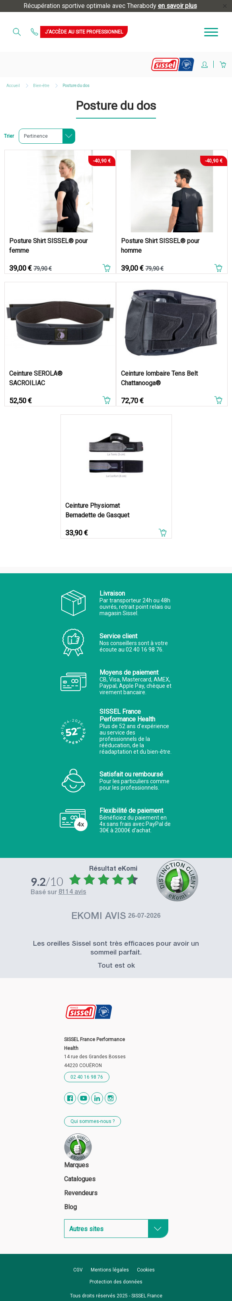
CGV (78, 1270)
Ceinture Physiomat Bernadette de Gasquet (97, 510)
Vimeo (97, 1098)
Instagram (111, 1098)
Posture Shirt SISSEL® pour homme (160, 245)
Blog (70, 1207)
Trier (9, 136)
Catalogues (80, 1179)
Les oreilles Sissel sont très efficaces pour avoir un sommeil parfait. (116, 948)
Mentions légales (110, 1270)
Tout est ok (116, 966)
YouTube (84, 1098)
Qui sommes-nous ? (92, 1121)
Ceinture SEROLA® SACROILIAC (35, 378)
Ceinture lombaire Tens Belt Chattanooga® (159, 378)
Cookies (146, 1270)
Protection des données (116, 1282)
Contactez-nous (35, 32)
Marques (76, 1165)
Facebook (70, 1098)
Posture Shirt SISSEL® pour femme (48, 245)
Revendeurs (80, 1193)
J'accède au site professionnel (84, 32)
